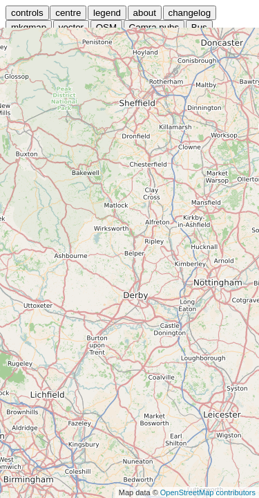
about (144, 13)
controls (27, 13)
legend (107, 13)
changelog (190, 13)
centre (68, 13)
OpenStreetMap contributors (208, 492)
